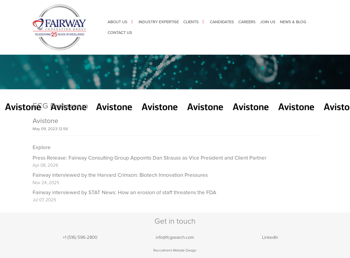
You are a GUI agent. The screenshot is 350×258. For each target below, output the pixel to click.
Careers (247, 21)
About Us (117, 21)
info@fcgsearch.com (175, 237)
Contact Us (120, 32)
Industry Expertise (159, 21)
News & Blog (293, 21)
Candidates (222, 21)
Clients (191, 21)
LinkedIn (270, 237)
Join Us (267, 21)
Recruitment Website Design (174, 250)
